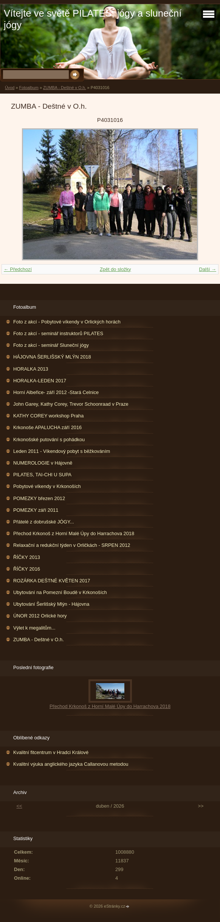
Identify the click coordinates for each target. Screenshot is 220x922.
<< (19, 806)
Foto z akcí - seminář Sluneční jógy (51, 345)
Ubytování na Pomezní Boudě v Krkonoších (60, 592)
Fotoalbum (28, 87)
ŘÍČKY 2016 (26, 569)
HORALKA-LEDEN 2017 (39, 380)
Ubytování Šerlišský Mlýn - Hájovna (51, 604)
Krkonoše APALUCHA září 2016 (47, 427)
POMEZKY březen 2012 (39, 498)
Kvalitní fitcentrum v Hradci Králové (50, 752)
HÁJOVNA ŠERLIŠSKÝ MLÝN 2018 (52, 357)
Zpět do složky (115, 269)
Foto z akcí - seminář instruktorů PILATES (58, 333)
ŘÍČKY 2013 (26, 557)
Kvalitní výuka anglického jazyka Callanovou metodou (70, 764)
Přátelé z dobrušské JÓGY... (43, 522)
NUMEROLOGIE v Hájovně (42, 463)
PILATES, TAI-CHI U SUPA (42, 474)
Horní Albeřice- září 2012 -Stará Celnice (56, 392)
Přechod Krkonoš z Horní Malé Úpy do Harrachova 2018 (73, 533)
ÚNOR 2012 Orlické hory (40, 616)
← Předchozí (18, 269)
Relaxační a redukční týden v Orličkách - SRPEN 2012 (71, 545)
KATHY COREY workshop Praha (48, 416)
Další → (207, 269)
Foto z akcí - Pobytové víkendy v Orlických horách (67, 322)
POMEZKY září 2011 (35, 510)
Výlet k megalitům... (34, 628)
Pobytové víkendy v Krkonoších (47, 486)
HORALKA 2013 (30, 369)
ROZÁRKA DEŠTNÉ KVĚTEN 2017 (51, 580)
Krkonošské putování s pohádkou (49, 439)
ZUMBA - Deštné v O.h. (64, 87)
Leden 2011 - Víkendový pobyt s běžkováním (61, 451)
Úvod (9, 87)
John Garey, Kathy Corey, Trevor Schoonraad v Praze (71, 404)
